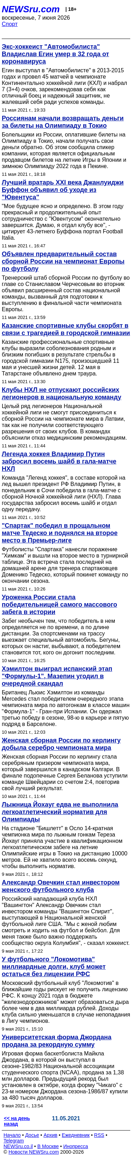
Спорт (10, 24)
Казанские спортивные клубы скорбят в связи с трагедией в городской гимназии (66, 329)
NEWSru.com (31, 9)
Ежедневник (76, 1135)
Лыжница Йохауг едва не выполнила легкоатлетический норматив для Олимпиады (60, 812)
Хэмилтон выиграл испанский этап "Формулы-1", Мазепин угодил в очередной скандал (57, 676)
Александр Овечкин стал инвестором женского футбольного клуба (61, 886)
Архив (50, 1135)
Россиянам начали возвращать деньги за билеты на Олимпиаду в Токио (63, 122)
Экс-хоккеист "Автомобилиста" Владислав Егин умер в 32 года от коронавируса (55, 54)
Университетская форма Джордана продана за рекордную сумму (56, 1041)
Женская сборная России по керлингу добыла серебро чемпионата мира (61, 744)
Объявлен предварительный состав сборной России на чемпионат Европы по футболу (63, 261)
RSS (99, 1135)
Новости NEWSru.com (33, 1152)
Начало (12, 1135)
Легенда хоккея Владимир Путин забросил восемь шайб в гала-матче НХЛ (59, 461)
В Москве (48, 1146)
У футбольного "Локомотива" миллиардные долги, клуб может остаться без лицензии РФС (54, 967)
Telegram (14, 1141)
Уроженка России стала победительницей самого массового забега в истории (59, 604)
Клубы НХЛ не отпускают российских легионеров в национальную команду (61, 393)
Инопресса (75, 1146)
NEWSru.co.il (18, 1146)
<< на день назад (17, 1121)
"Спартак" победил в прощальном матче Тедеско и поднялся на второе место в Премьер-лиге (60, 533)
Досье (32, 1135)
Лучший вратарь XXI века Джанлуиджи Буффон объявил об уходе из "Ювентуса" (63, 190)
